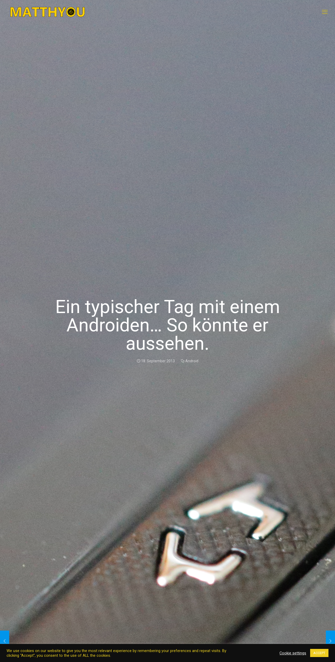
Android (191, 361)
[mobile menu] (324, 12)
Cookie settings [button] (293, 653)
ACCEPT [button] (319, 653)
